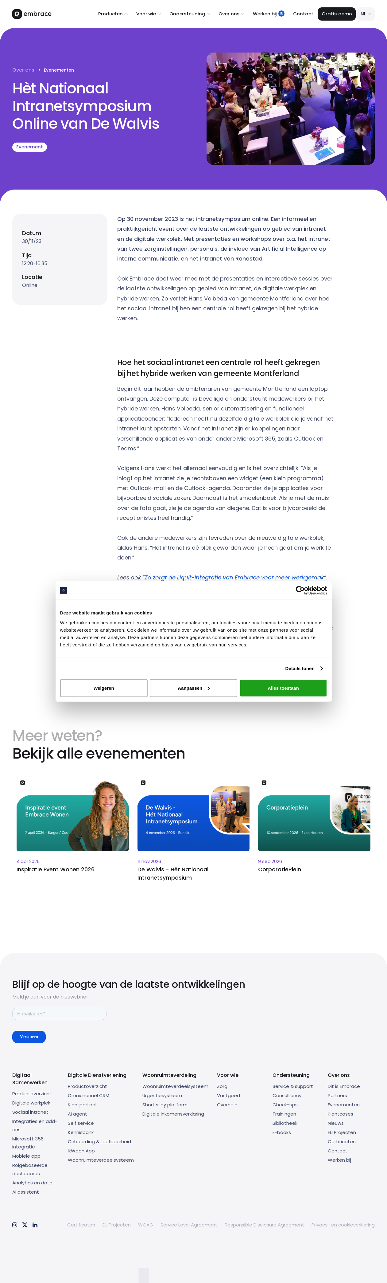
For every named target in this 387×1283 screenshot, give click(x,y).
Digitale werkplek (31, 1103)
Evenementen (59, 70)
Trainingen (284, 1114)
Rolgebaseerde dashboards (30, 1169)
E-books (282, 1132)
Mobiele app (26, 1156)
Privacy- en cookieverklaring (343, 1225)
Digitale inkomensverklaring (173, 1114)
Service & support (293, 1086)
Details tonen (300, 668)
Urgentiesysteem (162, 1095)
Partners (337, 1095)
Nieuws (336, 1123)
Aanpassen (194, 687)
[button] (113, 14)
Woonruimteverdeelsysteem (101, 1160)
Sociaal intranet (30, 1112)
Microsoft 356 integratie (28, 1143)
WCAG (145, 1225)
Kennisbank (81, 1132)
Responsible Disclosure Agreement (264, 1225)
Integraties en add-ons (34, 1125)
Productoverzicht (32, 1093)
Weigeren (103, 687)
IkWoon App (81, 1151)
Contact (303, 13)
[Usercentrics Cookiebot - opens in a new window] (300, 590)
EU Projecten (342, 1132)
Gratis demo (337, 13)
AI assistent (25, 1192)
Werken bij (339, 1160)
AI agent (77, 1114)
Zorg (222, 1086)
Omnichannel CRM (88, 1095)
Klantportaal (82, 1104)
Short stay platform (165, 1104)
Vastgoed (228, 1095)
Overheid (227, 1104)
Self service (81, 1123)
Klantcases (340, 1114)
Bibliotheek (285, 1123)
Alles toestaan (283, 687)
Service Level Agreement (189, 1225)
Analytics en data (32, 1182)
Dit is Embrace (344, 1086)
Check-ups (285, 1104)
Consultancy (287, 1095)
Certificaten (342, 1141)
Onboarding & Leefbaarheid (99, 1141)
